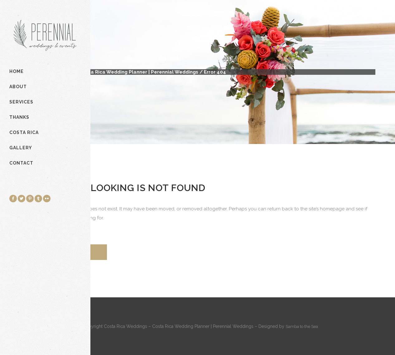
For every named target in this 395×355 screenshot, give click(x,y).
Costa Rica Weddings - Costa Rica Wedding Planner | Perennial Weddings (111, 72)
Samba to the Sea (302, 326)
